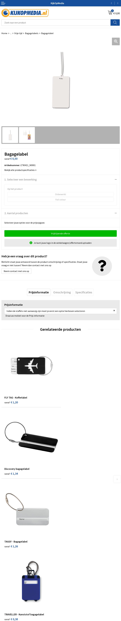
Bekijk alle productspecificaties (20, 170)
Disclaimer (67, 593)
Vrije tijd (18, 33)
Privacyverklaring (70, 588)
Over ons (5, 584)
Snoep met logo (70, 561)
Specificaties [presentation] (83, 292)
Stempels (66, 557)
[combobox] (56, 22)
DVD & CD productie (71, 527)
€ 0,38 (70, 474)
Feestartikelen (69, 566)
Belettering (67, 535)
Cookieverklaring (70, 584)
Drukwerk (66, 522)
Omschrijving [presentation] (62, 292)
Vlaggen (66, 540)
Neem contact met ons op (16, 271)
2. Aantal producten (16, 213)
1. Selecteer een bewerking (20, 179)
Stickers (66, 548)
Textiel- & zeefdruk (71, 553)
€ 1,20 (11, 401)
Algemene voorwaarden (73, 580)
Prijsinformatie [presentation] (39, 292)
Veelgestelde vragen (11, 593)
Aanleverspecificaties (11, 588)
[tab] (38, 292)
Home (4, 33)
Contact (5, 580)
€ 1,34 (70, 401)
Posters (66, 544)
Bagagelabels (31, 33)
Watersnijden (68, 531)
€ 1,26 (11, 474)
